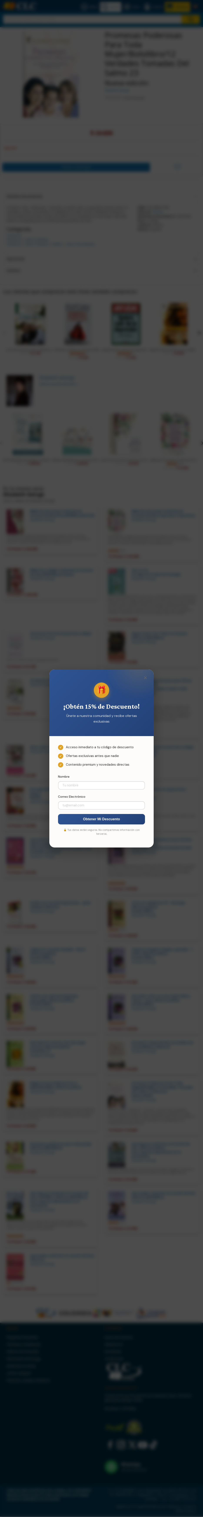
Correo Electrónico (71, 797)
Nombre (64, 777)
